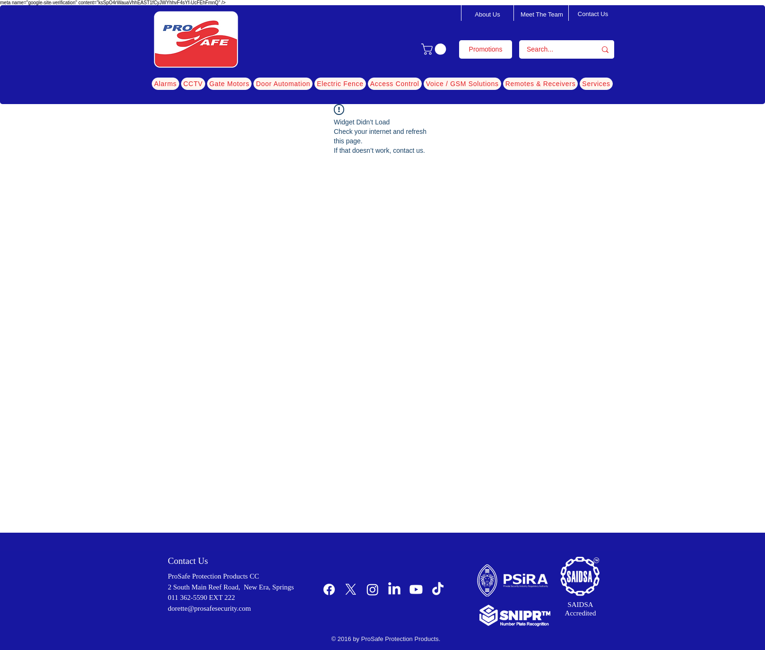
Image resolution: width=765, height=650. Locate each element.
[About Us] (487, 14)
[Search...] (551, 49)
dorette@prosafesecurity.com (209, 608)
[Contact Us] (593, 14)
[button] (435, 49)
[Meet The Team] (541, 14)
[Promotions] (485, 49)
